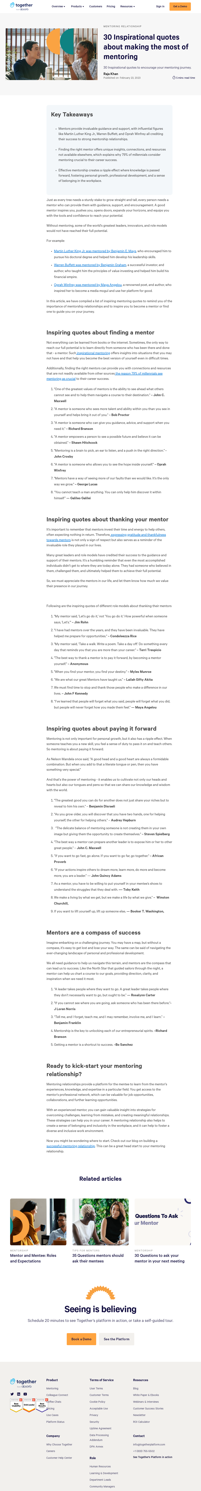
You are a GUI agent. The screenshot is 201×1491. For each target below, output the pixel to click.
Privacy (94, 1415)
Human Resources (100, 1467)
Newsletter (139, 1415)
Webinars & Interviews (146, 1402)
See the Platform (116, 1340)
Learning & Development (104, 1473)
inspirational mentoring (93, 353)
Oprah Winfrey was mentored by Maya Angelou (88, 285)
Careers (50, 1451)
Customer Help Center (59, 1458)
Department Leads (100, 1480)
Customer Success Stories (148, 1409)
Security (94, 1422)
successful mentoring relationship (70, 1146)
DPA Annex (96, 1447)
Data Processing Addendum (99, 1438)
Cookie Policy (97, 1402)
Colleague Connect (57, 1395)
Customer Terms (99, 1395)
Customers (95, 6)
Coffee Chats (53, 1402)
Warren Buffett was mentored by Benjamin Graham (90, 265)
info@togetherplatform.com (149, 1445)
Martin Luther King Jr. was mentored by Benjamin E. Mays (95, 251)
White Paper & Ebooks (146, 1395)
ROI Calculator (141, 1422)
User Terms (96, 1389)
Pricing (111, 6)
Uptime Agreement (100, 1428)
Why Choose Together (59, 1445)
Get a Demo (180, 6)
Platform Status (55, 1422)
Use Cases (52, 1415)
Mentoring (52, 1389)
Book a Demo (81, 1340)
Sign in (160, 6)
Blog (135, 1389)
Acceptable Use (99, 1409)
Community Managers (102, 1487)
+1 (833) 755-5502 (143, 1451)
